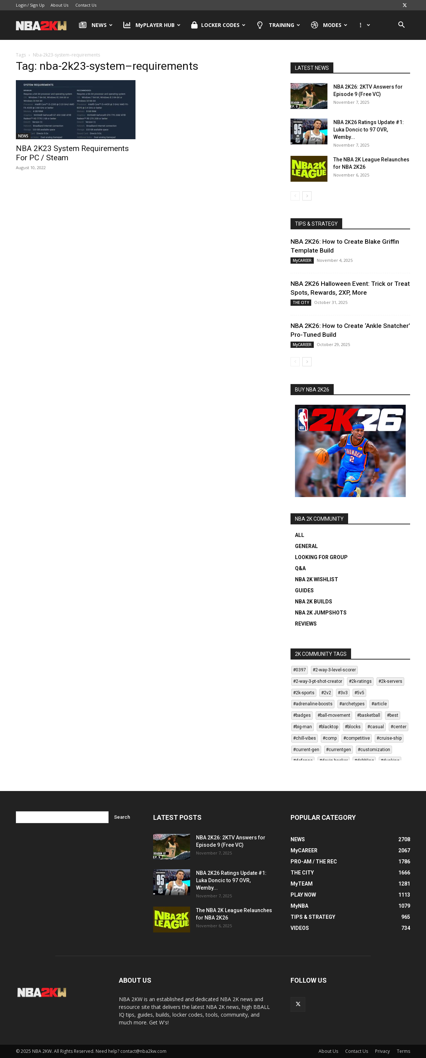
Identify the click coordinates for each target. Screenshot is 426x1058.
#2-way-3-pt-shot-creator (317, 681)
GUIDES (304, 590)
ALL (299, 535)
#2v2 (326, 692)
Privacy (382, 1051)
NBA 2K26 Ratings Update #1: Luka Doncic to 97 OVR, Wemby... (368, 129)
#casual (375, 726)
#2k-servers (390, 681)
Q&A (300, 568)
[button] (401, 25)
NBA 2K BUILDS (313, 602)
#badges (302, 715)
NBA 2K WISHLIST (316, 579)
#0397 (299, 669)
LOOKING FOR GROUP (321, 557)
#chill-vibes (304, 738)
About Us (59, 5)
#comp (330, 738)
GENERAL (306, 546)
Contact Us (85, 5)
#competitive (356, 738)
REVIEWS (306, 624)
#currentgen (338, 749)
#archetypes (352, 703)
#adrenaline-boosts (313, 703)
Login (21, 5)
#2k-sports (304, 692)
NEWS (96, 25)
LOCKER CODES (218, 25)
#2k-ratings (360, 681)
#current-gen (306, 749)
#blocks (353, 726)
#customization (374, 749)
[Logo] (45, 25)
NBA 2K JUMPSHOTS (321, 613)
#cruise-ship (389, 738)
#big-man (302, 726)
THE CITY (301, 302)
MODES (329, 25)
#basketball (368, 715)
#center (398, 726)
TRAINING (278, 25)
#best (392, 715)
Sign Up (37, 5)
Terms (403, 1051)
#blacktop (328, 726)
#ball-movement (333, 715)
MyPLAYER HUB (152, 25)
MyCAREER (302, 260)
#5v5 (359, 692)
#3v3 (343, 692)
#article (379, 703)
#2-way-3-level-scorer (334, 669)
